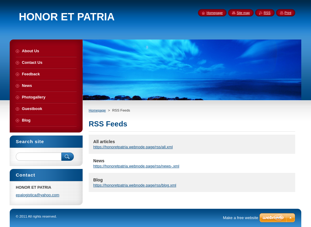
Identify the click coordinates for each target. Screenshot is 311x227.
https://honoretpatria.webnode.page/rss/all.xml (133, 147)
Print (288, 13)
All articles (104, 141)
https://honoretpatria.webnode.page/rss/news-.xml (136, 166)
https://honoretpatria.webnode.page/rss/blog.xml (134, 185)
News (98, 160)
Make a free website (240, 217)
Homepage (97, 110)
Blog (98, 179)
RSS (267, 13)
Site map (243, 13)
